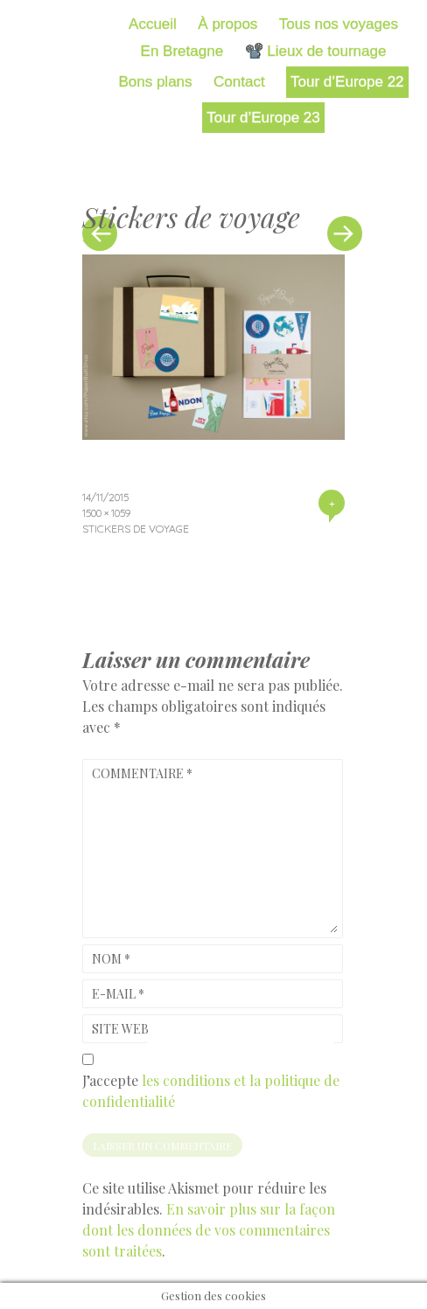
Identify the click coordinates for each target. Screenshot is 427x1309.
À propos (227, 24)
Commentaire (142, 773)
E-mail (118, 993)
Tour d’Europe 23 (262, 117)
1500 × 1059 (106, 512)
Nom (111, 958)
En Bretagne (182, 51)
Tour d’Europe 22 (346, 81)
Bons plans (155, 81)
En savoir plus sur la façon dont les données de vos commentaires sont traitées (208, 1230)
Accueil (153, 24)
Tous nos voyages (338, 24)
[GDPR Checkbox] (88, 1059)
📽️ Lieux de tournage (316, 51)
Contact (239, 81)
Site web (120, 1028)
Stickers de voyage (135, 528)
